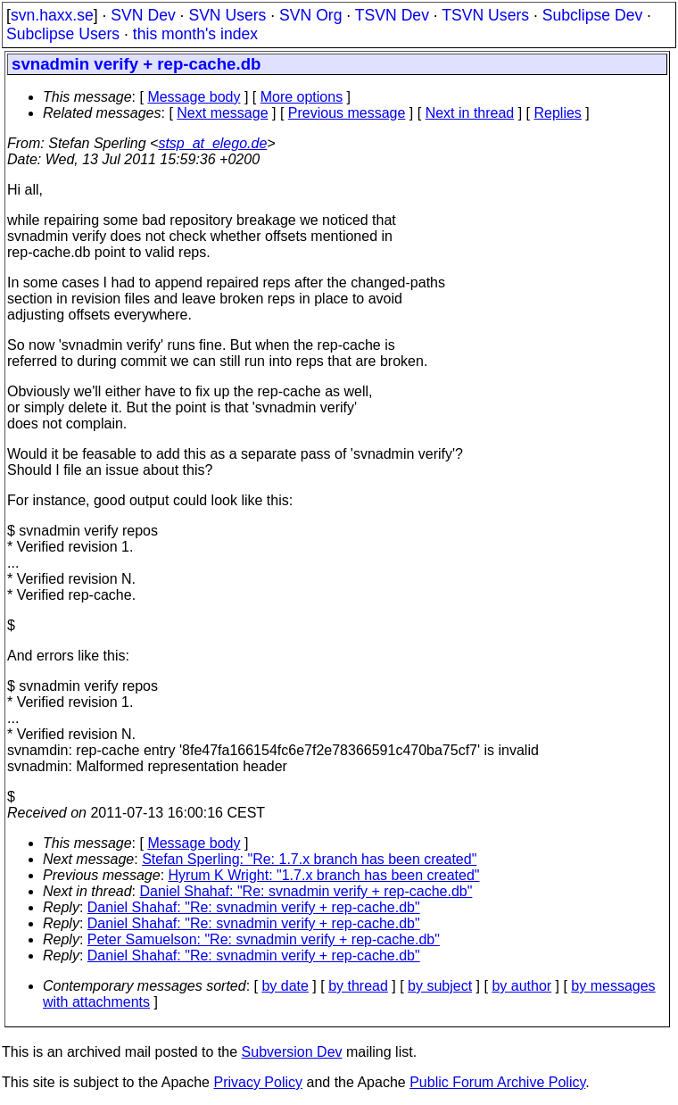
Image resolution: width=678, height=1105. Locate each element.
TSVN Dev (392, 15)
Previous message (347, 112)
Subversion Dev (292, 1051)
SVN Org (310, 15)
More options (301, 96)
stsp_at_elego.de (212, 143)
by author (521, 985)
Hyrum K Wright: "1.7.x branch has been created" (324, 875)
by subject (440, 985)
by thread (358, 985)
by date (284, 985)
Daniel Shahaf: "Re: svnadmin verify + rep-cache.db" (306, 891)
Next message (222, 112)
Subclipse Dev (592, 15)
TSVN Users (485, 15)
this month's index (195, 34)
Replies (558, 112)
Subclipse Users (63, 34)
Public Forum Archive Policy (497, 1082)
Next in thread (470, 112)
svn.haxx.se (52, 15)
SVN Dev (143, 15)
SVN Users (227, 15)
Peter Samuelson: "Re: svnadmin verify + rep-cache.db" (263, 939)
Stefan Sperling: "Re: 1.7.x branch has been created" (309, 859)
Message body (193, 96)
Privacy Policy (257, 1082)
